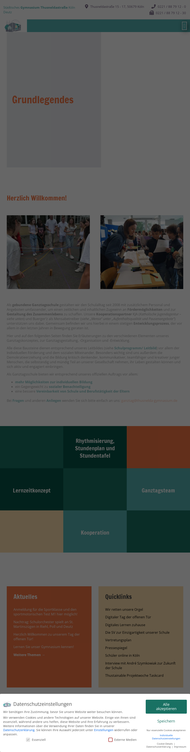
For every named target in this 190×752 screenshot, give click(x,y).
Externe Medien (122, 740)
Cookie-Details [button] (165, 743)
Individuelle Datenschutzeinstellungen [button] (166, 737)
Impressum (180, 746)
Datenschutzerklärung (19, 730)
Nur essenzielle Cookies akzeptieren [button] (166, 730)
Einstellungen (103, 730)
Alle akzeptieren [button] (166, 706)
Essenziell (36, 740)
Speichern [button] (166, 721)
